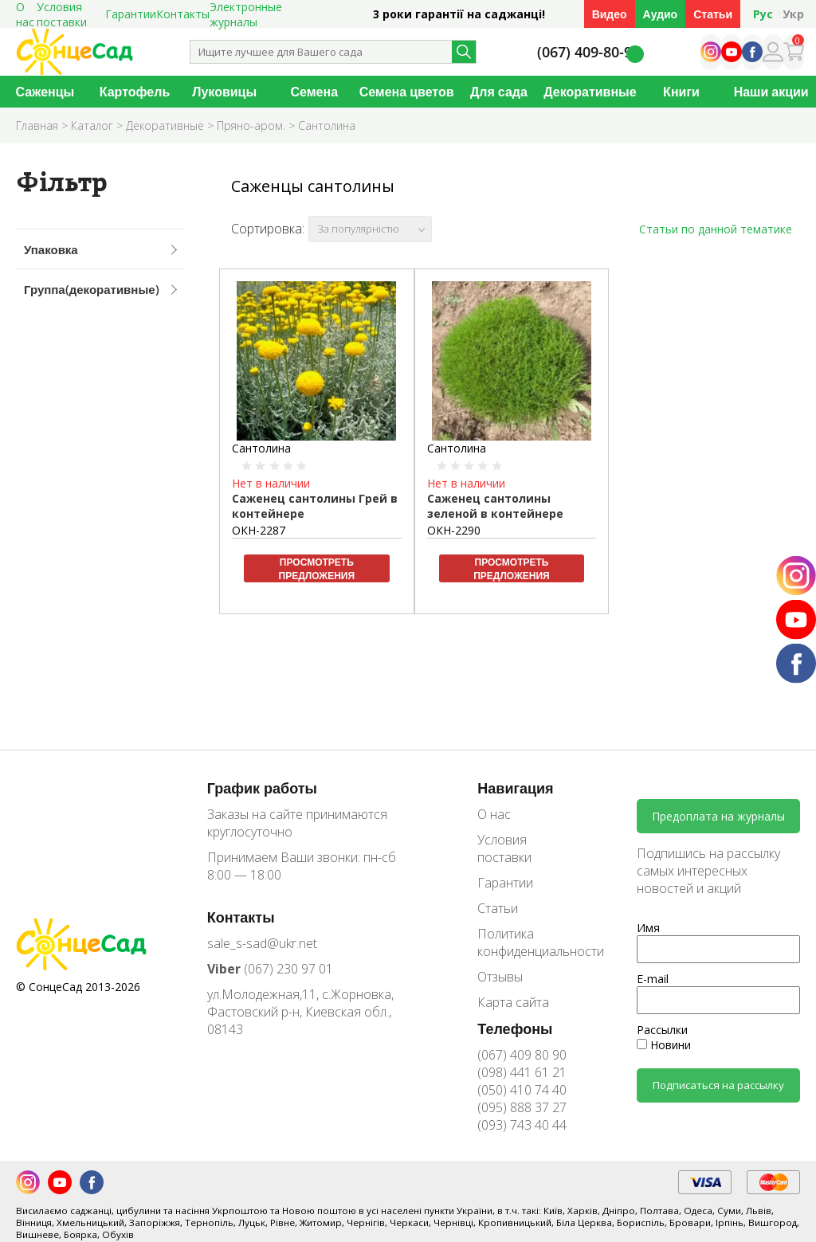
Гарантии (130, 14)
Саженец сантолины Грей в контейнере (315, 506)
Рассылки (662, 1029)
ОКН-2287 (258, 530)
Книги (681, 91)
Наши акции (771, 91)
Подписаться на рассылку (718, 1085)
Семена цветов (406, 91)
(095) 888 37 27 (522, 1107)
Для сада (499, 91)
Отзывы (500, 976)
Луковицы (224, 91)
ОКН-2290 (454, 530)
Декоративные (589, 91)
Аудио (660, 14)
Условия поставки (504, 848)
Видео (609, 14)
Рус (763, 14)
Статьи (712, 14)
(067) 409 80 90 (522, 1055)
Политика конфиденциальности (529, 942)
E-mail (653, 978)
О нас (494, 814)
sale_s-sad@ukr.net (262, 943)
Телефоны (514, 1028)
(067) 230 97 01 (270, 969)
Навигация (515, 787)
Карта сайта (513, 1002)
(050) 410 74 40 (522, 1090)
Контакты (183, 14)
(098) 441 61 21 (522, 1072)
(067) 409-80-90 (588, 52)
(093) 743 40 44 (522, 1125)
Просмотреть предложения (317, 568)
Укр (793, 14)
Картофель (135, 91)
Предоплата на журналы (718, 816)
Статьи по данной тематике (715, 229)
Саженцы (44, 91)
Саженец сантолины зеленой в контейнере (495, 506)
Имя (648, 927)
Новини (664, 1044)
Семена (315, 91)
